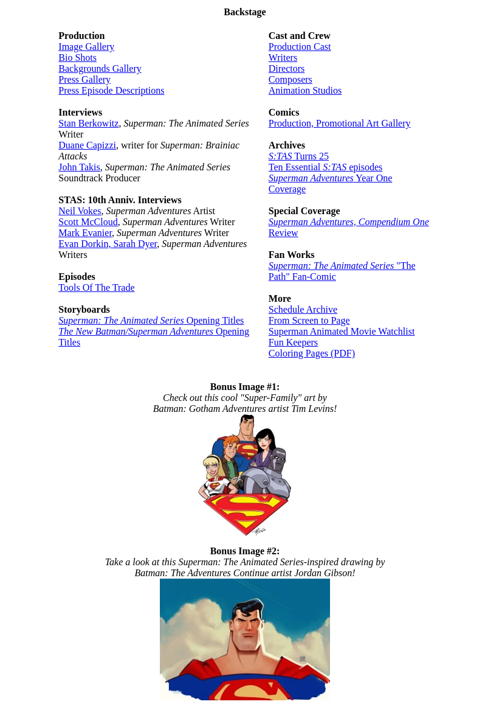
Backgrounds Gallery (99, 68)
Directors (287, 68)
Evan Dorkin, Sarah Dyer (107, 244)
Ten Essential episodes (325, 167)
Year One (331, 178)
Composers (290, 79)
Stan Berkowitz (88, 123)
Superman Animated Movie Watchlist (342, 331)
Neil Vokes (79, 211)
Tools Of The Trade (96, 287)
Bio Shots (77, 57)
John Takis (79, 167)
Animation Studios (305, 90)
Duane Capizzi (87, 145)
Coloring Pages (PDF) (312, 353)
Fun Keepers (293, 342)
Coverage (287, 189)
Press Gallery (84, 79)
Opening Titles (151, 320)
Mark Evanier (85, 233)
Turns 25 (299, 156)
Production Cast (300, 46)
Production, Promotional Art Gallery (340, 123)
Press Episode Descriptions (111, 90)
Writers (283, 57)
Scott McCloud (87, 222)
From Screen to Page (309, 320)
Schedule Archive (303, 309)
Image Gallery (86, 46)
